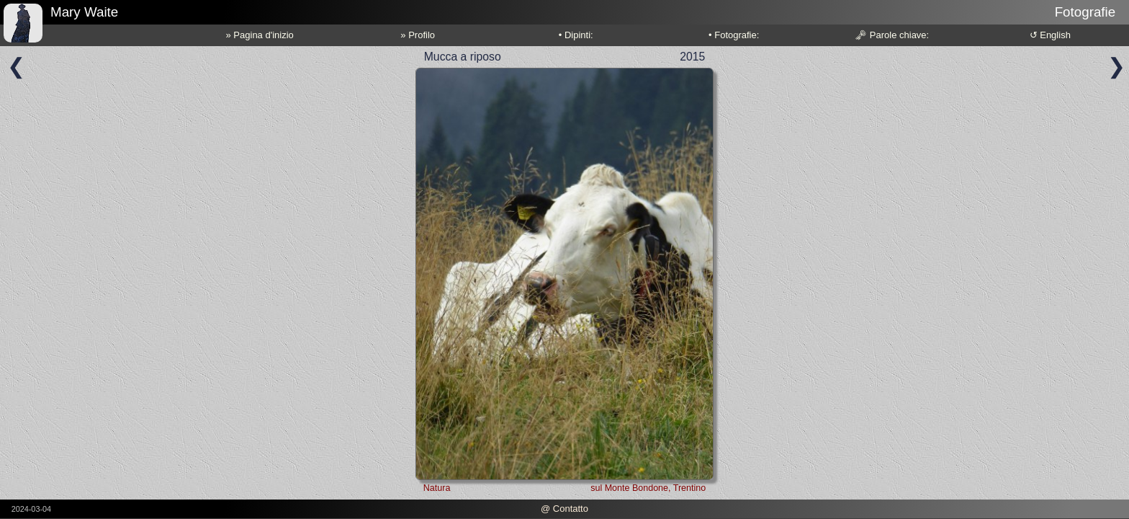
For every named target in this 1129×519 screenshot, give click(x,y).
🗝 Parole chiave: (892, 35)
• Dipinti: (576, 35)
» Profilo (417, 35)
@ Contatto (564, 508)
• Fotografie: (734, 35)
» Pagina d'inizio (260, 35)
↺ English (1050, 35)
